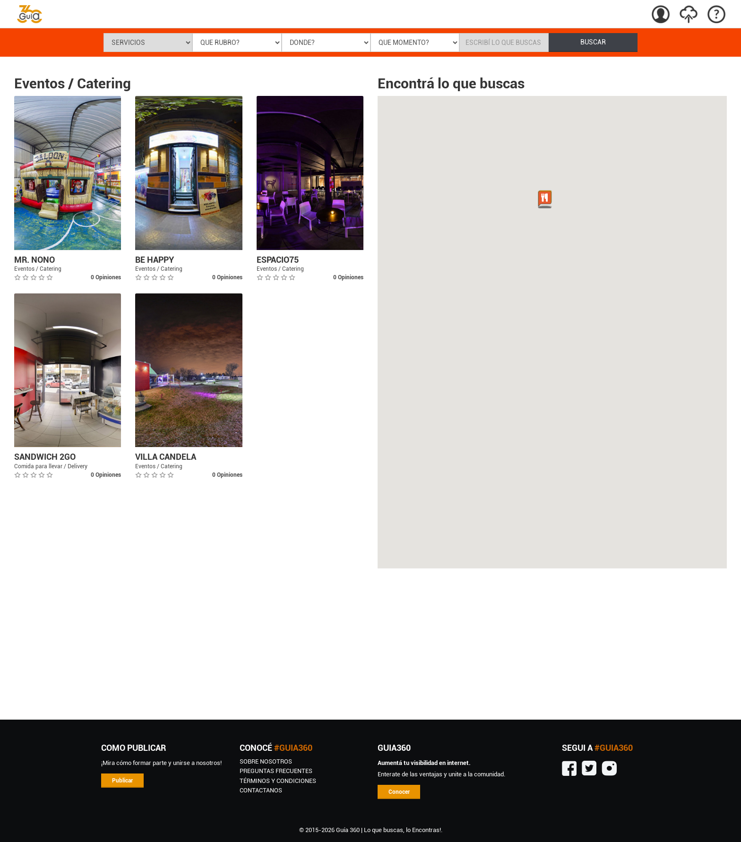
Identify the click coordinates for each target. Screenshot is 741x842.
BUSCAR (593, 42)
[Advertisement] (370, 644)
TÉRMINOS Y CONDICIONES (278, 780)
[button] (544, 199)
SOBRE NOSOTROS (266, 761)
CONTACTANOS (261, 790)
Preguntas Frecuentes (276, 770)
